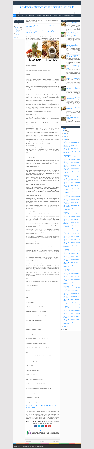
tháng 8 (65, 134)
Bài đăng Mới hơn (28, 441)
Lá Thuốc (61, 15)
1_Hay (16, 23)
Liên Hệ (72, 15)
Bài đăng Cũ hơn (56, 441)
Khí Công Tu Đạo (47, 15)
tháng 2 (65, 326)
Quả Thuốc (54, 15)
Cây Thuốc (17, 27)
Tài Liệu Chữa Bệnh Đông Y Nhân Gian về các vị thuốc (47, 7)
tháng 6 (65, 137)
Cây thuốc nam (18, 29)
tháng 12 (65, 131)
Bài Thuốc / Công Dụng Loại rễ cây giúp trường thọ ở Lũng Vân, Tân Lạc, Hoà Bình (72, 34)
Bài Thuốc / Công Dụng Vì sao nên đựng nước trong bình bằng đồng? (73, 67)
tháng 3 (65, 324)
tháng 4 (65, 141)
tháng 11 (65, 133)
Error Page (67, 15)
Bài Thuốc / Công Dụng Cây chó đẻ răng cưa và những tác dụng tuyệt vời (72, 45)
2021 (64, 329)
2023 (64, 128)
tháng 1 (65, 327)
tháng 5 (65, 139)
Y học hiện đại (31, 15)
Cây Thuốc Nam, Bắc (22, 15)
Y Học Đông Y (39, 15)
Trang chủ (15, 4)
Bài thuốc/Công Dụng (19, 25)
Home (14, 15)
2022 (64, 130)
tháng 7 (65, 136)
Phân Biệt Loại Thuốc (19, 31)
